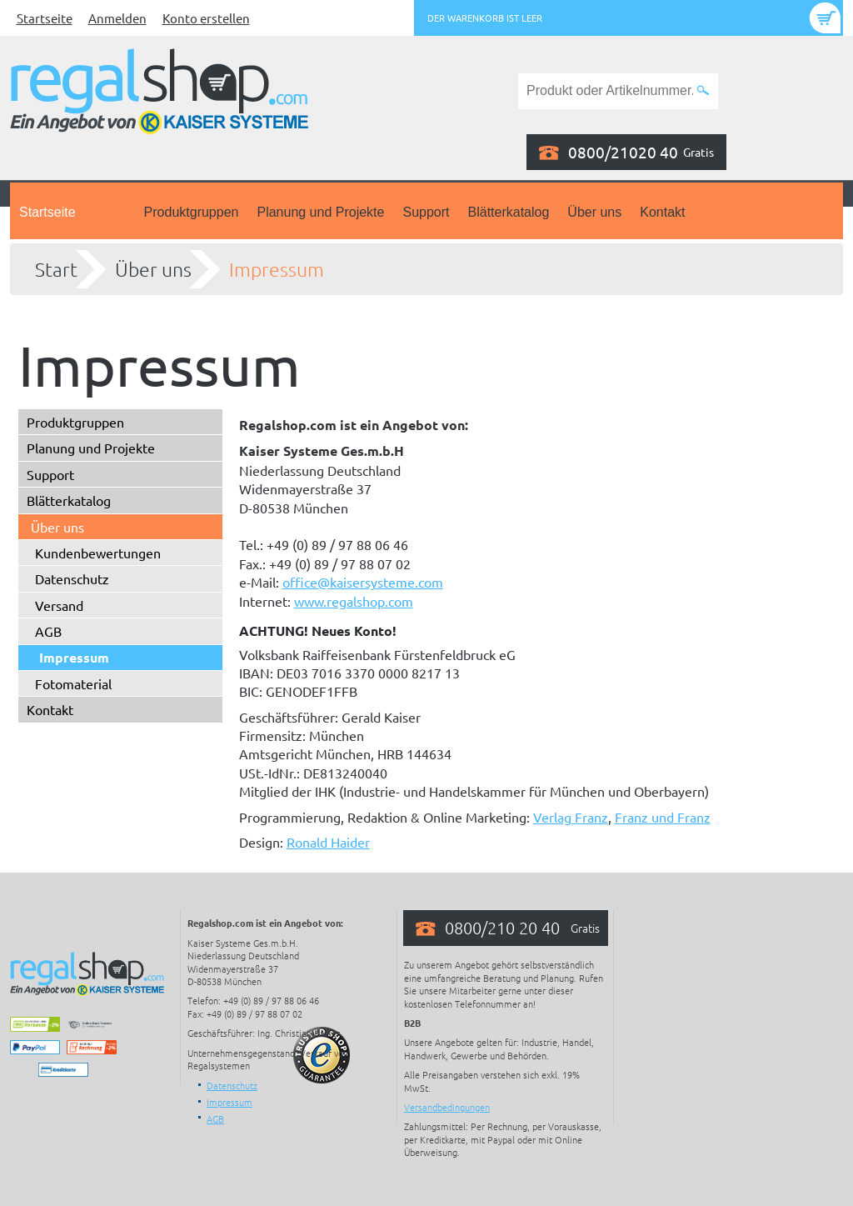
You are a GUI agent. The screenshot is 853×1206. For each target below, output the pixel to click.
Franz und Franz (663, 816)
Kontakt (662, 212)
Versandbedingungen (447, 1106)
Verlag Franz (570, 816)
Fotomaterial (73, 683)
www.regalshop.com (353, 601)
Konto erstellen (206, 18)
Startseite (44, 18)
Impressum (276, 269)
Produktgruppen (191, 212)
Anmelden (117, 18)
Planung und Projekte (320, 212)
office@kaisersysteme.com (362, 581)
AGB (48, 631)
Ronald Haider (328, 841)
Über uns (594, 212)
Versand (59, 605)
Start (56, 269)
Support (425, 212)
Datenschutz (72, 578)
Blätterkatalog (509, 212)
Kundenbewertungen (98, 552)
